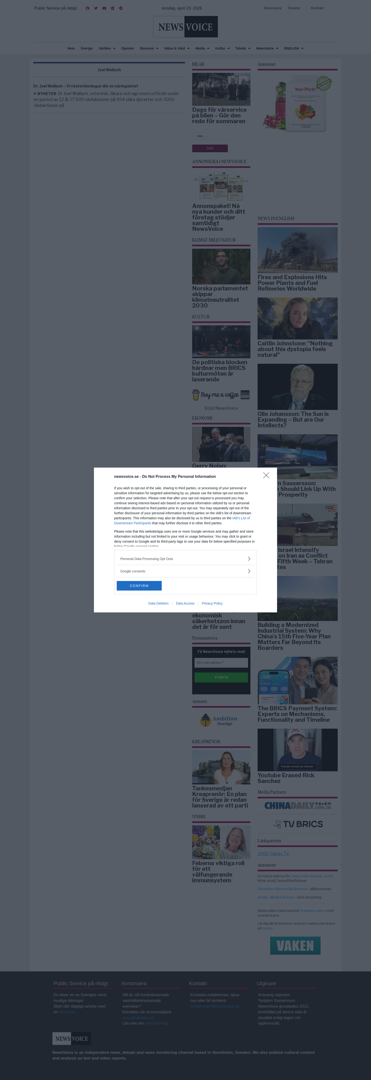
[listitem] (185, 558)
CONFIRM (139, 586)
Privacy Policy (212, 603)
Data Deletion (158, 603)
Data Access (185, 603)
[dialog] (185, 540)
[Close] (267, 476)
